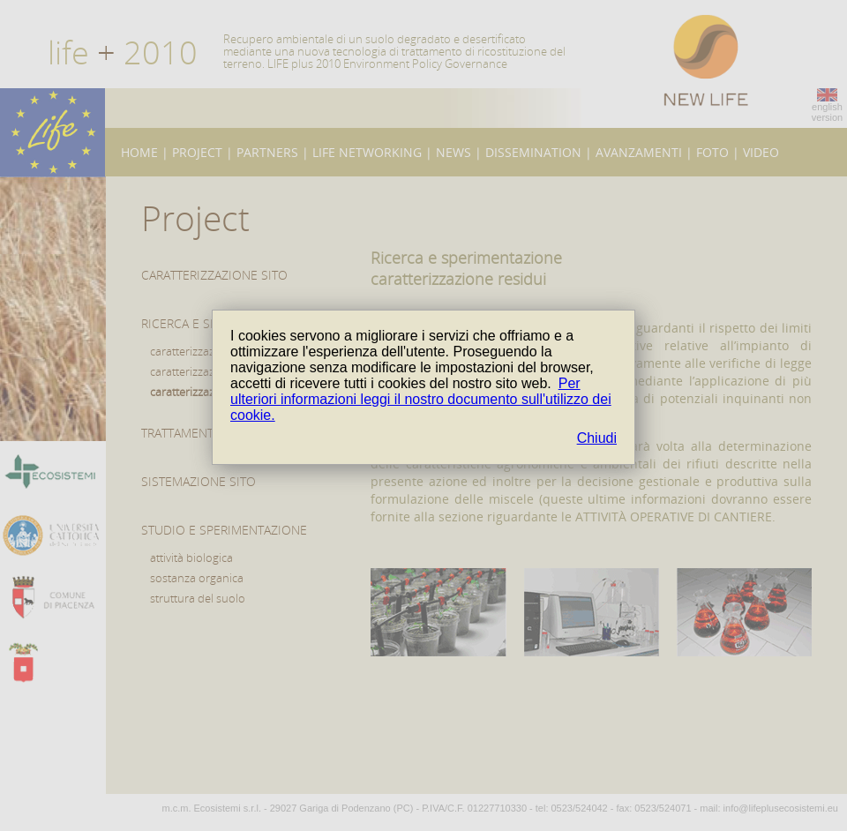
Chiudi (597, 437)
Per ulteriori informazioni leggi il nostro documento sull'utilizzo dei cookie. (420, 399)
